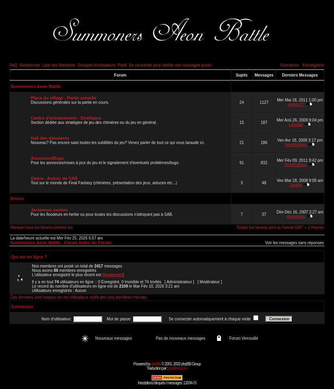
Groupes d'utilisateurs (96, 65)
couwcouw (296, 216)
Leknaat (296, 124)
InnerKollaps (296, 144)
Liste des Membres (58, 65)
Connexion (289, 65)
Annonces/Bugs (47, 158)
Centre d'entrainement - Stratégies (66, 118)
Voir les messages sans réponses (294, 243)
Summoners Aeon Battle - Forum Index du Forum (60, 242)
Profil (122, 65)
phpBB (156, 364)
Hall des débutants (50, 138)
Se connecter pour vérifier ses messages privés (170, 65)
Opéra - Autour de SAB (54, 178)
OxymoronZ (113, 275)
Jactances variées (49, 210)
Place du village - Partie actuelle (63, 97)
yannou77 (295, 104)
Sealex (296, 185)
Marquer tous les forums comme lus (41, 227)
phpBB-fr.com (177, 368)
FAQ (13, 65)
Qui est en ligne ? (29, 256)
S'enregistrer (313, 65)
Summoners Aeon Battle (36, 86)
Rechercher (30, 65)
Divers (17, 198)
